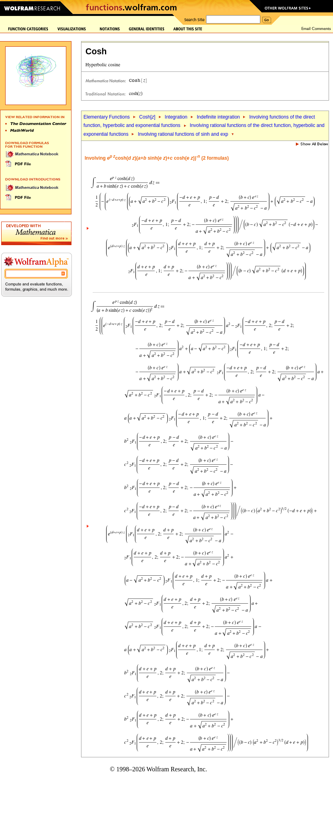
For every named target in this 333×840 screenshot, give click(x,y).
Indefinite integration (218, 117)
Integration (176, 117)
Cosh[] (147, 117)
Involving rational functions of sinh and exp (183, 134)
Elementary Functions (106, 117)
